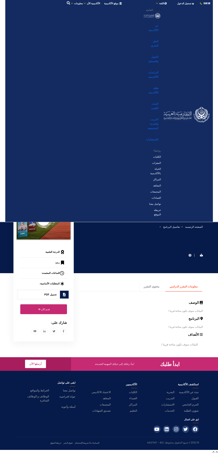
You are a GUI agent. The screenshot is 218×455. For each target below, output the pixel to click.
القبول (195, 399)
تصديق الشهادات (101, 411)
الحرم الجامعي (190, 405)
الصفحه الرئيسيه (194, 227)
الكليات (157, 157)
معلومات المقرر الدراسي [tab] (184, 287)
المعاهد (157, 186)
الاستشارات (167, 405)
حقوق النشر (68, 444)
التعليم (133, 411)
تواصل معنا (155, 204)
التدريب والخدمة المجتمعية (153, 124)
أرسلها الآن (35, 364)
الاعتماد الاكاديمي (101, 393)
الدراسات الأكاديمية (153, 75)
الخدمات (169, 411)
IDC (162, 443)
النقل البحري (154, 44)
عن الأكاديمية (153, 28)
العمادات (156, 198)
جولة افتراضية (67, 397)
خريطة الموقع (157, 213)
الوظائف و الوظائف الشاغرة (38, 399)
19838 (205, 3)
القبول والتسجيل (153, 60)
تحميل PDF (50, 295)
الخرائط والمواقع (39, 391)
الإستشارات (152, 140)
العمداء (133, 399)
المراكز (157, 180)
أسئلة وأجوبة (68, 407)
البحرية (170, 393)
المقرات (156, 163)
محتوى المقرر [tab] (151, 287)
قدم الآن (43, 310)
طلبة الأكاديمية (153, 91)
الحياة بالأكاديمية (155, 172)
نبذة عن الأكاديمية (189, 393)
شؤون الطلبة (191, 411)
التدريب (170, 399)
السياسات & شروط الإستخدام (87, 444)
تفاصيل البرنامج (171, 227)
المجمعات (155, 192)
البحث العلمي (154, 107)
